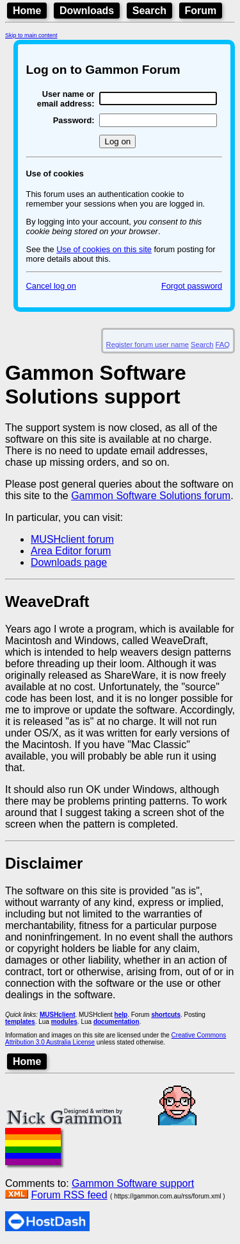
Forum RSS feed (69, 1194)
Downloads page (69, 562)
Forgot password (191, 286)
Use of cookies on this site (104, 249)
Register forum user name (147, 344)
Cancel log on (51, 286)
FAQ (223, 344)
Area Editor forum (71, 550)
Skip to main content (31, 35)
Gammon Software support (133, 1183)
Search (149, 10)
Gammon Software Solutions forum (150, 495)
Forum (201, 10)
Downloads (87, 10)
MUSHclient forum (72, 539)
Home (27, 10)
